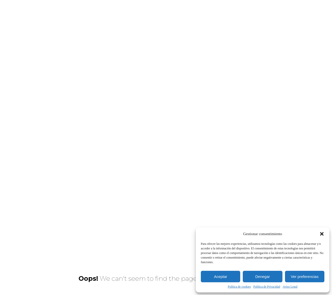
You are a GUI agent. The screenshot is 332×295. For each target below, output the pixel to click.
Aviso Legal (290, 286)
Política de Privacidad (266, 286)
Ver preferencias (305, 276)
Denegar (262, 276)
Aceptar (220, 276)
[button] (321, 233)
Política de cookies (239, 286)
